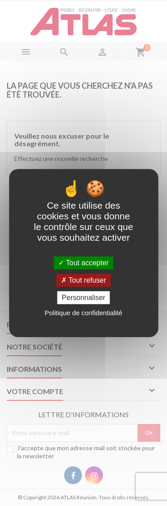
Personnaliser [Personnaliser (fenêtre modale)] (84, 297)
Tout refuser (83, 280)
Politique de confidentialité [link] (83, 313)
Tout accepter (83, 263)
